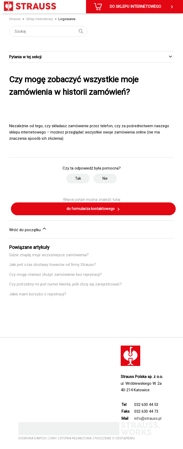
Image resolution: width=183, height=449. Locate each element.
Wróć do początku (28, 229)
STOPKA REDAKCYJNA (75, 438)
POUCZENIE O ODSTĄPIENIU (114, 438)
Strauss (15, 19)
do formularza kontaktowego (93, 209)
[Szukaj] (48, 31)
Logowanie (66, 19)
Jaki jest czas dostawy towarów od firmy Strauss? (52, 264)
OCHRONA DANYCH (32, 438)
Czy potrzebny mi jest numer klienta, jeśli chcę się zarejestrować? (65, 284)
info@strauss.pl (147, 418)
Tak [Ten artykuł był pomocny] (78, 178)
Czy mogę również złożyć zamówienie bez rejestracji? (55, 274)
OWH (53, 438)
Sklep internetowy (39, 19)
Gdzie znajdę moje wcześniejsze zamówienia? (49, 255)
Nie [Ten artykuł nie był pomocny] (105, 178)
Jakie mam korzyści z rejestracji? (37, 294)
